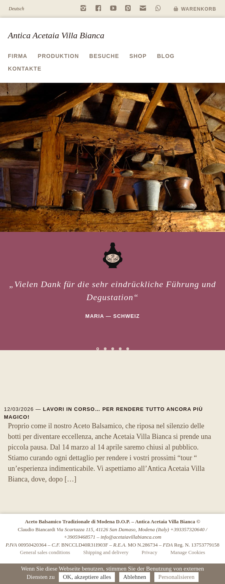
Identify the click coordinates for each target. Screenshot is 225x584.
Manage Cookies (188, 552)
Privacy (150, 552)
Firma (18, 56)
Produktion (58, 56)
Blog (166, 56)
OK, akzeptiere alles (87, 577)
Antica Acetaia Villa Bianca (56, 35)
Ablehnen (134, 577)
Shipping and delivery (106, 552)
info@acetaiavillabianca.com (131, 537)
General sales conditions (45, 552)
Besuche (104, 56)
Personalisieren (176, 577)
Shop (138, 56)
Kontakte (24, 68)
